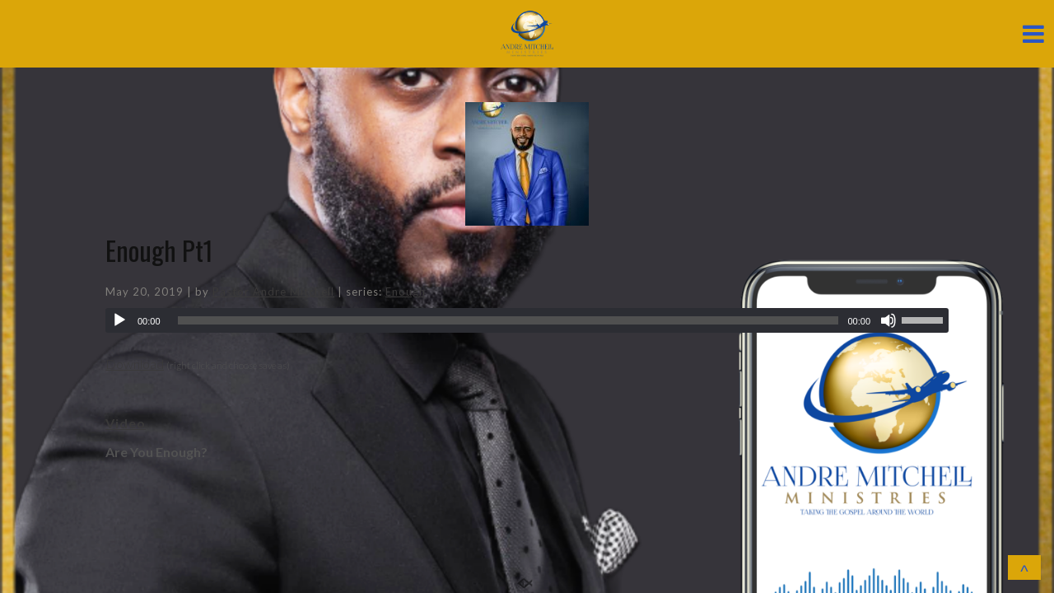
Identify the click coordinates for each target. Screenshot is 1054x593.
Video (125, 423)
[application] (527, 320)
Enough (405, 291)
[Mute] (888, 320)
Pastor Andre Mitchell (273, 291)
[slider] (508, 320)
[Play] (119, 320)
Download (134, 363)
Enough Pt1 (159, 250)
